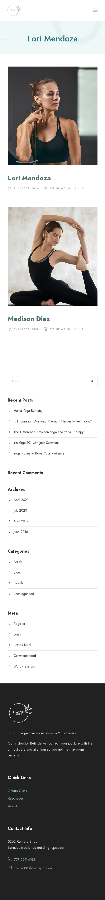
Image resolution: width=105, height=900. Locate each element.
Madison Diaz (29, 319)
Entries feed (22, 645)
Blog (17, 572)
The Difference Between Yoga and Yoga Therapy (48, 432)
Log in (18, 634)
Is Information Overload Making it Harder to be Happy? (53, 421)
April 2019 (21, 521)
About (12, 806)
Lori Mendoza (29, 178)
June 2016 (21, 531)
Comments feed (25, 655)
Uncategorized (24, 593)
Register (19, 623)
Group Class (17, 790)
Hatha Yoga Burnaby (28, 410)
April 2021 (21, 499)
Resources (16, 798)
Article (18, 561)
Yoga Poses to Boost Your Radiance (39, 453)
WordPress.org (24, 666)
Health (18, 583)
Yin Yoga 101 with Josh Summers (36, 442)
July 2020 (20, 510)
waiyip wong (60, 188)
